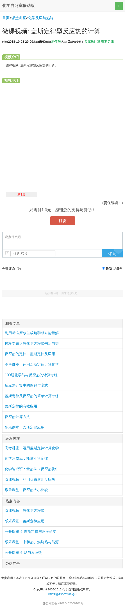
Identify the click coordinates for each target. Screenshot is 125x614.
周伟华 (56, 41)
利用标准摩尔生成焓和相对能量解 (32, 333)
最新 (109, 268)
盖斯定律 (107, 41)
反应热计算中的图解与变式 (26, 385)
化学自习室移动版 (18, 5)
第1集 (21, 194)
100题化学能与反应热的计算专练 (31, 375)
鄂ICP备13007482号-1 (62, 594)
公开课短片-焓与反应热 (23, 552)
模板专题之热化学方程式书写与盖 (32, 343)
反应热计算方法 (17, 417)
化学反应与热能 (40, 18)
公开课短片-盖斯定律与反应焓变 (30, 532)
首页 (5, 18)
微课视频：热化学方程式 (24, 510)
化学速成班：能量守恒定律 (26, 458)
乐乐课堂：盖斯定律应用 (24, 427)
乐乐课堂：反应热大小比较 (26, 490)
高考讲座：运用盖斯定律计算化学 (32, 364)
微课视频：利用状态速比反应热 (30, 479)
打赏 (63, 220)
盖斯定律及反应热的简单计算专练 (32, 396)
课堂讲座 (18, 18)
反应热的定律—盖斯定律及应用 (30, 354)
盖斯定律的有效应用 (21, 406)
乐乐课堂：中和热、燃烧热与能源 (32, 542)
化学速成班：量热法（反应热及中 (32, 469)
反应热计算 (92, 41)
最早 (119, 268)
